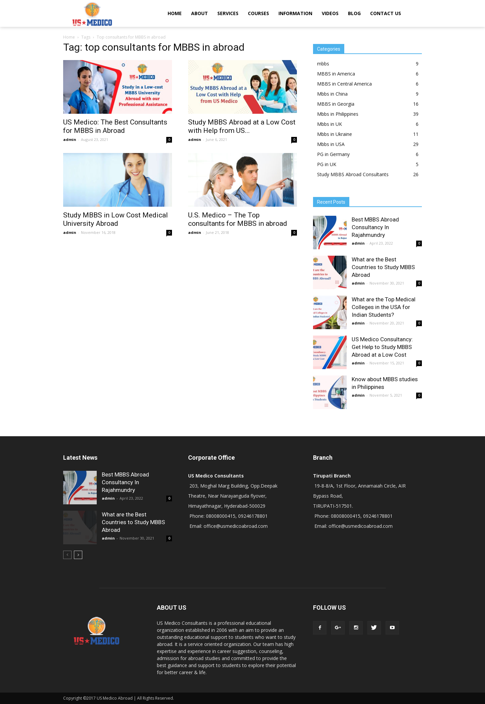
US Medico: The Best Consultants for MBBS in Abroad (115, 126)
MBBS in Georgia (335, 104)
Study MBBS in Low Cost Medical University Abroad (115, 219)
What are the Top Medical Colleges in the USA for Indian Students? (383, 307)
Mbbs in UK (329, 124)
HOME (175, 13)
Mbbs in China (332, 94)
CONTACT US (385, 13)
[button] (414, 13)
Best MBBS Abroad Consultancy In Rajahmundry (375, 227)
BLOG (354, 13)
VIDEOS (330, 13)
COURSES (258, 13)
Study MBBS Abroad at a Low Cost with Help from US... (242, 126)
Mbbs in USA (331, 144)
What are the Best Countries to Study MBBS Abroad (383, 267)
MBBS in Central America (344, 84)
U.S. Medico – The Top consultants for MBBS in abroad (237, 219)
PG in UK (326, 164)
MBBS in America (336, 73)
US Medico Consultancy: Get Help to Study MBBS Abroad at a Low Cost (382, 347)
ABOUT (199, 13)
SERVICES (227, 13)
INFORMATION (295, 13)
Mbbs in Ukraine (334, 134)
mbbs (323, 63)
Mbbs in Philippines (337, 114)
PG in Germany (333, 154)
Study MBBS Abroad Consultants (353, 174)
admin (69, 139)
